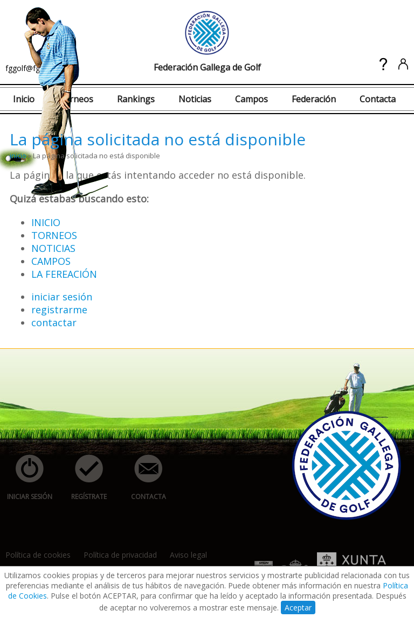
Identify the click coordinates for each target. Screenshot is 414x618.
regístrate (83, 477)
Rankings (136, 99)
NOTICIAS (53, 248)
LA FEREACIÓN (64, 274)
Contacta (378, 99)
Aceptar (298, 607)
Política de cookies (38, 555)
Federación (314, 99)
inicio (18, 155)
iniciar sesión (61, 296)
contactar (54, 322)
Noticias (194, 99)
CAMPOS (51, 261)
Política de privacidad (120, 555)
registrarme (59, 309)
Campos (251, 99)
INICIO (45, 222)
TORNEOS (54, 235)
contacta (142, 477)
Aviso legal (188, 555)
